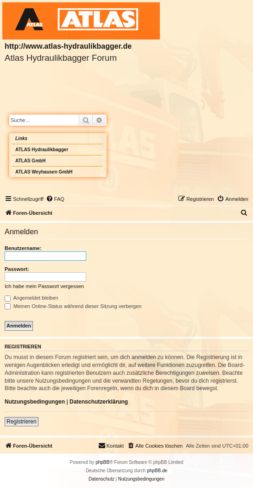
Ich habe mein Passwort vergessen (44, 286)
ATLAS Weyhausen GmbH (44, 171)
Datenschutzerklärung (99, 401)
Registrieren (21, 421)
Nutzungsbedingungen (35, 401)
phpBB (102, 462)
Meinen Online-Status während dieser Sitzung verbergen (73, 306)
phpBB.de (157, 470)
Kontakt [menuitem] (111, 445)
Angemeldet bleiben (31, 298)
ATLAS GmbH (30, 160)
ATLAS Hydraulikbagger (41, 149)
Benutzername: (23, 248)
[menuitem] (55, 199)
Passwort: (17, 269)
